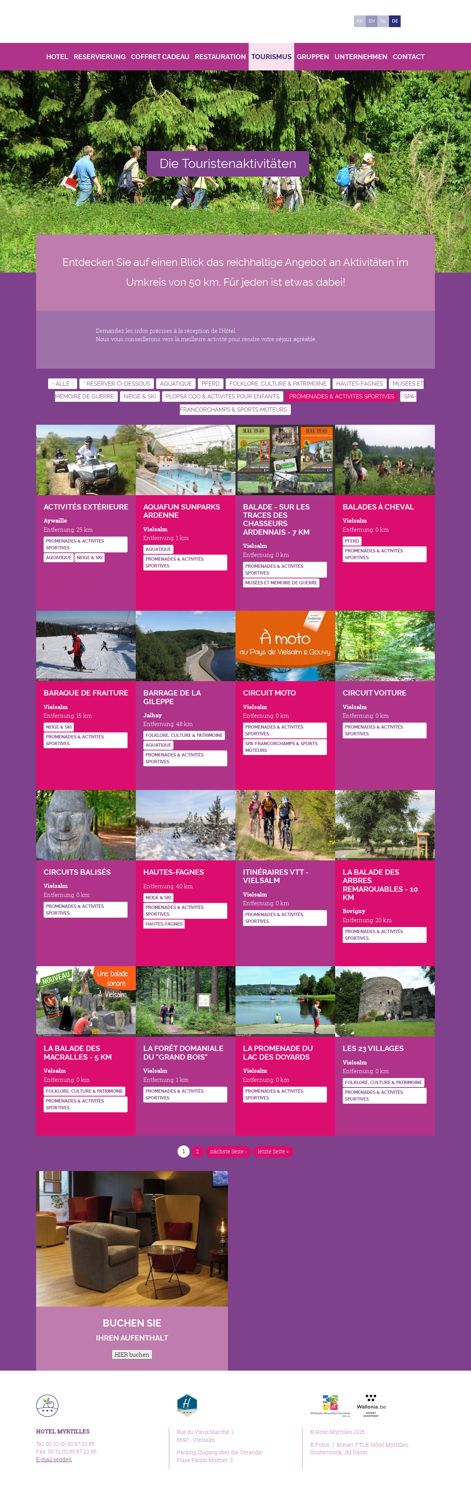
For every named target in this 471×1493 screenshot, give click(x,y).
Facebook (410, 21)
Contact (409, 57)
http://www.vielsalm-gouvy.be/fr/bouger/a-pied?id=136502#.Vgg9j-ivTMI (49, 1122)
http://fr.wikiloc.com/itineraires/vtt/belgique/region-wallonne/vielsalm (248, 936)
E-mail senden (54, 1459)
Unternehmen (360, 57)
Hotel (57, 57)
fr (360, 21)
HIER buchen (132, 1354)
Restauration (220, 57)
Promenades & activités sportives (341, 396)
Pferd (211, 383)
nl (383, 21)
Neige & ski (140, 396)
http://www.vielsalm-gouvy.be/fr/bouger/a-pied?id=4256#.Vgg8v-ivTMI (348, 953)
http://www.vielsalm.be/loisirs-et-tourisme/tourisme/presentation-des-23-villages (348, 1114)
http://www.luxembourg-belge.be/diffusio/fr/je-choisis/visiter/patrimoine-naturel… (148, 1112)
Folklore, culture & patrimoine (278, 383)
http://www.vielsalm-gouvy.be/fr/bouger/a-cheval (348, 572)
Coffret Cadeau (160, 57)
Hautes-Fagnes (359, 383)
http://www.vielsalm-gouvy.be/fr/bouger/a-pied (49, 928)
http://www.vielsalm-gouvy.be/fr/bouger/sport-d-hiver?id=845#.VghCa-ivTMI (49, 758)
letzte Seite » (274, 1151)
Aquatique (176, 383)
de (395, 21)
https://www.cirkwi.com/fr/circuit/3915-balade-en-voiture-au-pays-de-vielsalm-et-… (348, 748)
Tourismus (271, 57)
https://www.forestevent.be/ (49, 572)
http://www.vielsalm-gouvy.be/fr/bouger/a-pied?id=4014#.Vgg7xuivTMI (248, 597)
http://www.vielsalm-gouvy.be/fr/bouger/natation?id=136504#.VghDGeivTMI (148, 580)
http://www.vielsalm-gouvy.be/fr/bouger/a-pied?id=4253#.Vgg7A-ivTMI (248, 1112)
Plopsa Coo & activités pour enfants (223, 396)
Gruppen (313, 57)
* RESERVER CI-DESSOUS (116, 383)
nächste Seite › (227, 1151)
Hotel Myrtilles (88, 21)
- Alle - (62, 383)
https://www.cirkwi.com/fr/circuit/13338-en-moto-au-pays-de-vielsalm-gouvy (248, 765)
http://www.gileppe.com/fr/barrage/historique (148, 777)
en (372, 21)
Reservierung (100, 57)
